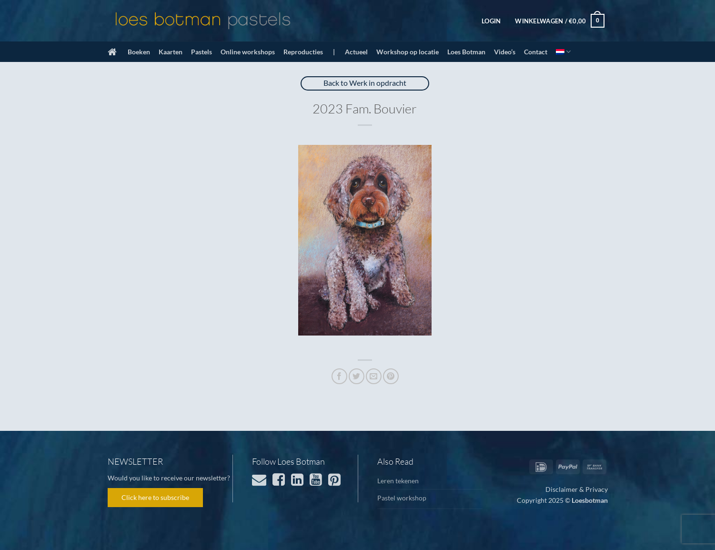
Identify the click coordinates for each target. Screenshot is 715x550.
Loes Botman (466, 52)
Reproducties (303, 52)
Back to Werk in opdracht (364, 82)
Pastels (201, 52)
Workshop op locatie (407, 52)
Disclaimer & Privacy (576, 489)
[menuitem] (563, 51)
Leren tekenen (398, 481)
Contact (535, 52)
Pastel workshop (401, 498)
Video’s (504, 52)
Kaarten (170, 52)
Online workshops (248, 52)
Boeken (139, 52)
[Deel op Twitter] (356, 376)
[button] (491, 21)
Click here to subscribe (155, 497)
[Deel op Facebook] (339, 376)
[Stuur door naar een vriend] (374, 376)
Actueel (356, 52)
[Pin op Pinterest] (391, 376)
